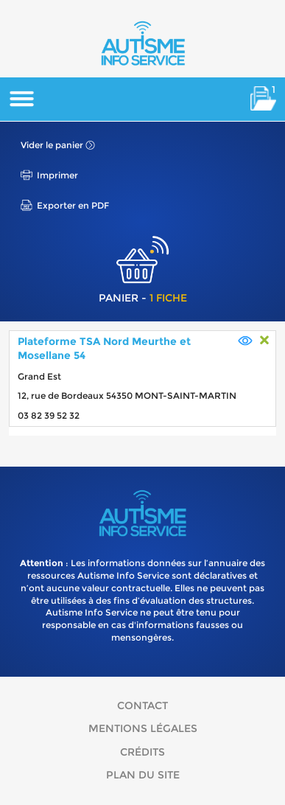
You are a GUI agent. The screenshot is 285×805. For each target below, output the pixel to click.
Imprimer (57, 175)
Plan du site (143, 774)
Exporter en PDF (73, 205)
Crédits (142, 752)
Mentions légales (142, 728)
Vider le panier (52, 144)
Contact (142, 705)
